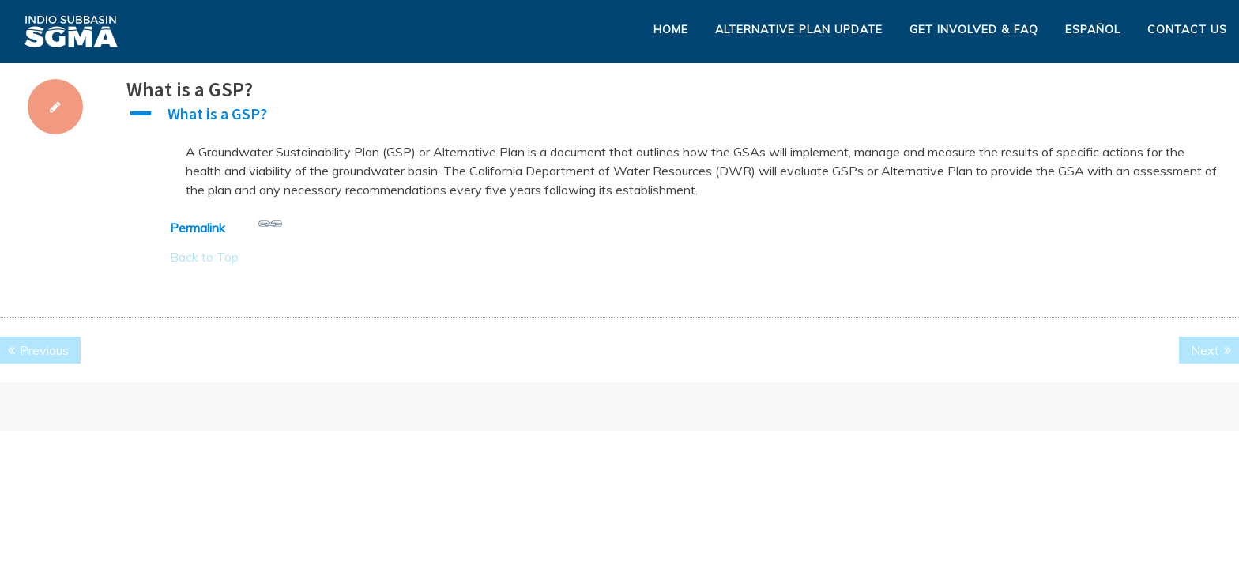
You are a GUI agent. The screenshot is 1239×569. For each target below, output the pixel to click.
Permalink (226, 224)
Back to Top (204, 257)
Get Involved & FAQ (973, 29)
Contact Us (1187, 29)
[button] (682, 117)
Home (670, 29)
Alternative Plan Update (799, 29)
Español (1092, 29)
